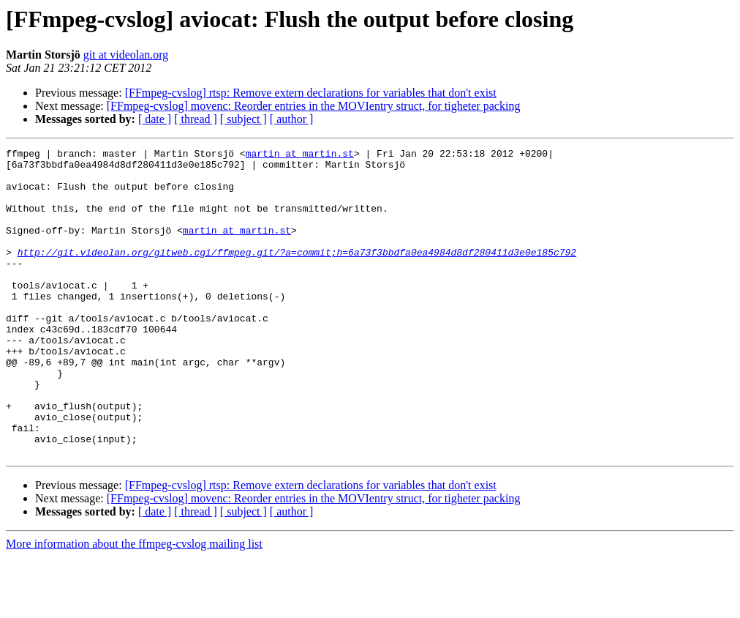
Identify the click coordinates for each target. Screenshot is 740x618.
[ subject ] (243, 119)
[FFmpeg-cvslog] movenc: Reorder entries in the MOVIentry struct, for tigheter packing (314, 106)
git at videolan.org (126, 54)
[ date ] (154, 119)
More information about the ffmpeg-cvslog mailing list (134, 605)
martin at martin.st (300, 155)
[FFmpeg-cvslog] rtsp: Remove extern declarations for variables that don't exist (311, 92)
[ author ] (292, 119)
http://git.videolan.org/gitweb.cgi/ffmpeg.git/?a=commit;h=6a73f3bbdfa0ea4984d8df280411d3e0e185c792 (297, 273)
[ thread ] (195, 119)
